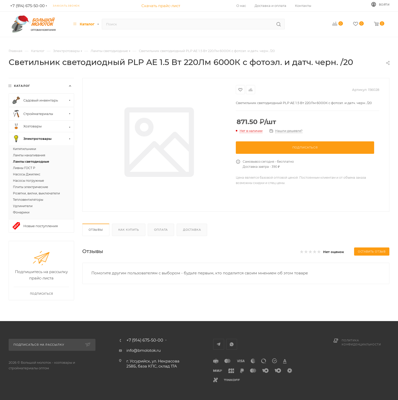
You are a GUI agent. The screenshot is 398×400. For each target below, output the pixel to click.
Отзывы (96, 229)
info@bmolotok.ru (143, 350)
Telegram (218, 344)
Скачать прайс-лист (160, 5)
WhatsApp (231, 344)
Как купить (128, 229)
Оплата (161, 229)
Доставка (192, 229)
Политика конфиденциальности (361, 342)
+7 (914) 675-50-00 (144, 340)
